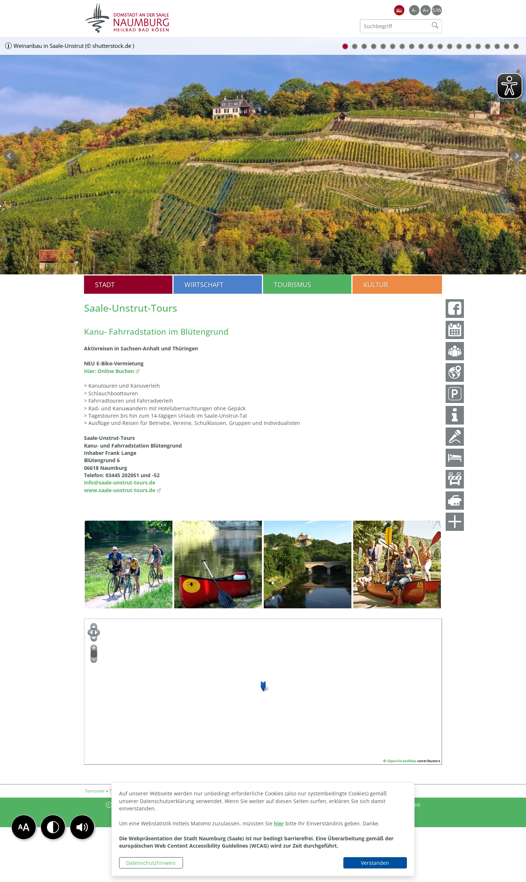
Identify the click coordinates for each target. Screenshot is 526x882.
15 (478, 46)
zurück (9, 155)
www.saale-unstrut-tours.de (119, 490)
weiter (516, 155)
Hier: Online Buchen (109, 371)
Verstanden (375, 862)
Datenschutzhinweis (151, 862)
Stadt (105, 284)
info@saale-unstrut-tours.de (119, 482)
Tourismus (292, 284)
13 (459, 46)
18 (507, 46)
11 (440, 46)
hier (279, 823)
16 (488, 46)
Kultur (375, 284)
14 (469, 46)
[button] (82, 827)
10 (431, 46)
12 (450, 46)
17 (497, 46)
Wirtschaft (204, 284)
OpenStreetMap (401, 760)
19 (516, 46)
